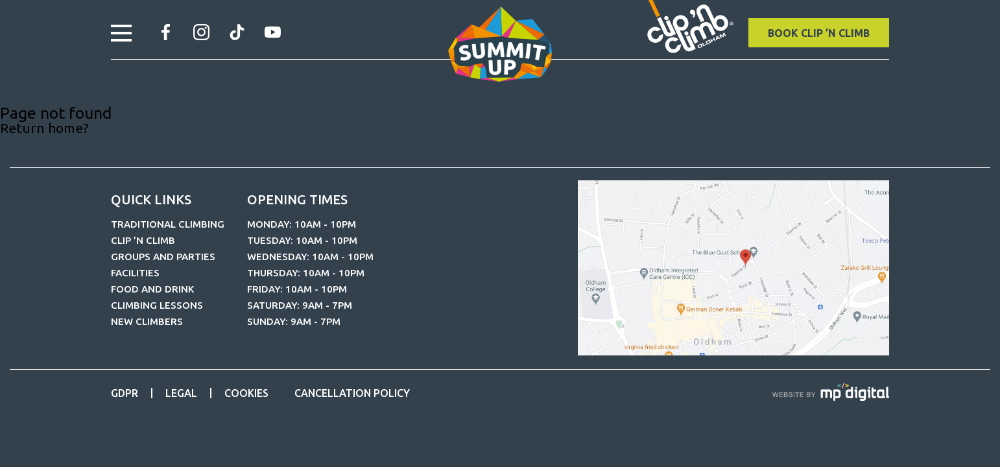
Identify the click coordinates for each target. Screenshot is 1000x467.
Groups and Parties (163, 256)
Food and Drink (152, 288)
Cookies (246, 393)
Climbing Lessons (157, 305)
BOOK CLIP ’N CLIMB (819, 33)
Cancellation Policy (352, 393)
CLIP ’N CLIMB (143, 240)
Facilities (135, 272)
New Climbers (147, 321)
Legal (181, 393)
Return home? (44, 128)
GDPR (124, 393)
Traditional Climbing (167, 224)
